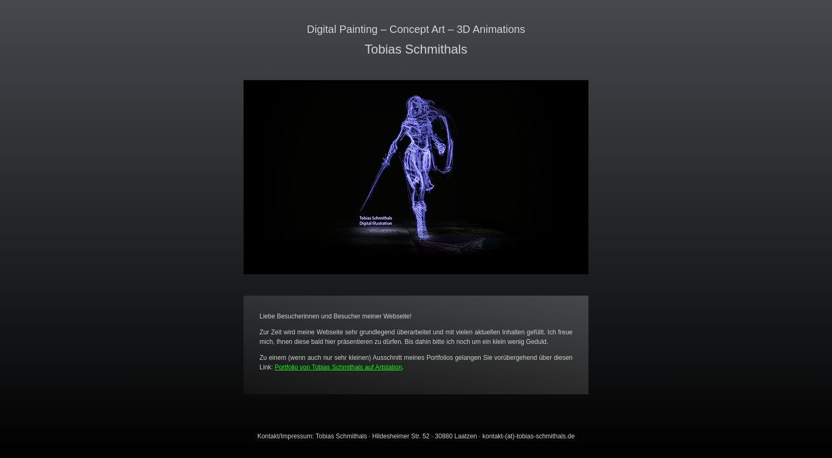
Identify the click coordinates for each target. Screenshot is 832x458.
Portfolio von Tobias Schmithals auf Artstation (338, 367)
